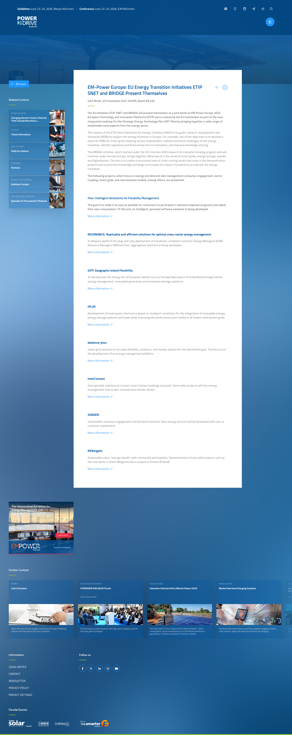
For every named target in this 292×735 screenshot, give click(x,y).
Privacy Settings (20, 695)
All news (17, 84)
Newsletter (17, 681)
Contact (14, 674)
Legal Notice (17, 667)
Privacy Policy (19, 688)
